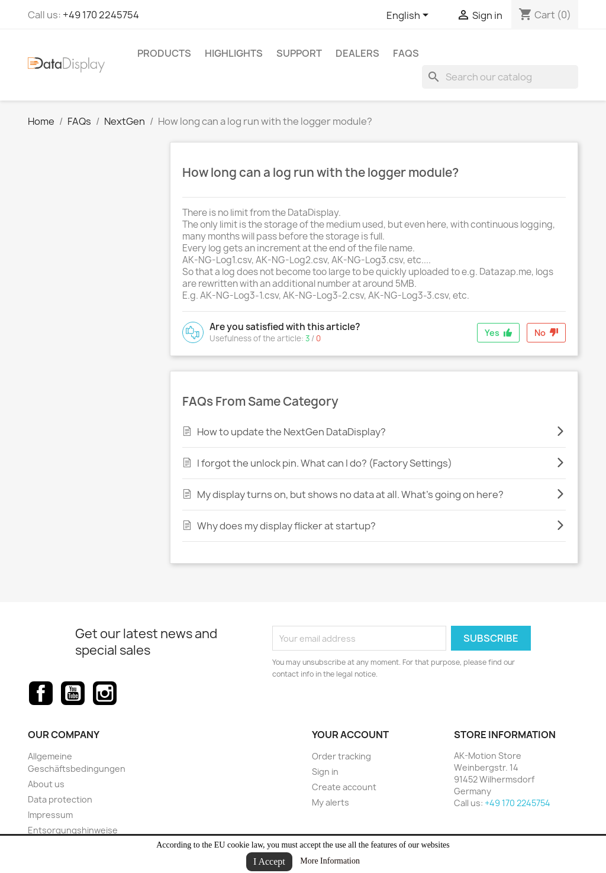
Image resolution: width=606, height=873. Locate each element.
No (546, 332)
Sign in (325, 771)
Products (164, 53)
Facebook (40, 693)
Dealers (357, 53)
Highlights (234, 53)
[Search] (500, 77)
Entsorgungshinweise (73, 830)
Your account (350, 734)
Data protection (60, 799)
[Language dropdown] (409, 16)
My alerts (330, 802)
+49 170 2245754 (101, 14)
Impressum (50, 814)
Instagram (104, 693)
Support (299, 53)
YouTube (72, 693)
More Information (330, 860)
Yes (498, 332)
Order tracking (341, 756)
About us (46, 784)
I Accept (269, 861)
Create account (344, 787)
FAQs (406, 53)
